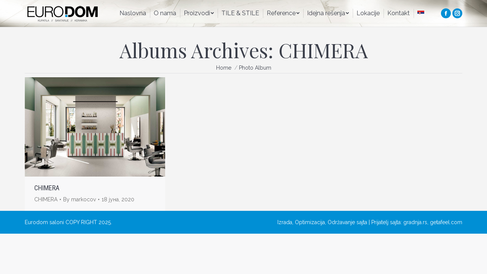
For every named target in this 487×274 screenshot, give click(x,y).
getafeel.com (446, 222)
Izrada (284, 222)
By (79, 199)
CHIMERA (46, 188)
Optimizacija (310, 222)
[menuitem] (133, 13)
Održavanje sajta (347, 222)
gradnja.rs (415, 222)
